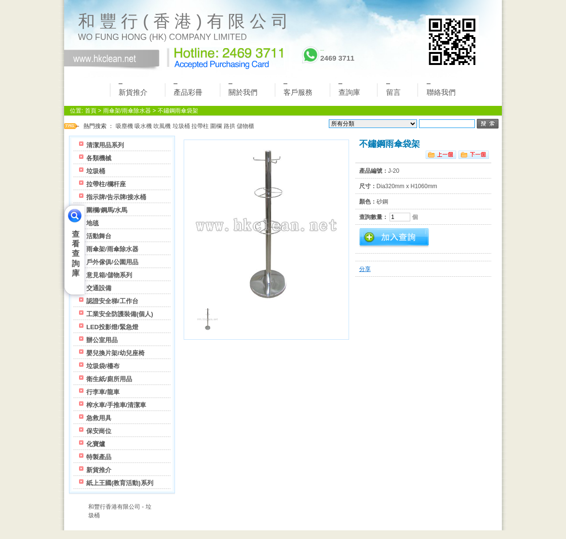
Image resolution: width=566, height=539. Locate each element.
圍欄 (216, 126)
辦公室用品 (102, 340)
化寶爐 (95, 444)
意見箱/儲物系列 (109, 275)
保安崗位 (98, 431)
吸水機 (143, 126)
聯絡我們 (441, 89)
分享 (365, 269)
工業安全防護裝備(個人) (119, 314)
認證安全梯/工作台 (112, 301)
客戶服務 (297, 89)
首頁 (90, 110)
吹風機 (162, 126)
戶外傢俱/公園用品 (112, 262)
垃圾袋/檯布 (103, 366)
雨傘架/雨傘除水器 (127, 110)
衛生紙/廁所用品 (109, 379)
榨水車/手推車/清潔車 (116, 405)
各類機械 (98, 158)
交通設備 (98, 288)
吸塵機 (124, 126)
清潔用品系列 (105, 145)
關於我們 (243, 89)
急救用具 (98, 418)
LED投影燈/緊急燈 (112, 327)
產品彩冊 (188, 89)
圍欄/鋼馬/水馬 (106, 210)
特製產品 (98, 457)
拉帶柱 (200, 126)
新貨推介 (133, 89)
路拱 (229, 126)
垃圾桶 (181, 126)
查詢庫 (349, 89)
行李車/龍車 (103, 392)
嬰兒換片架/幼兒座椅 (115, 353)
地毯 (92, 223)
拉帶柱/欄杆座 (106, 184)
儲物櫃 (245, 126)
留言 (393, 89)
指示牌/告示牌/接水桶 (116, 197)
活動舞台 (98, 236)
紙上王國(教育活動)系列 (119, 483)
